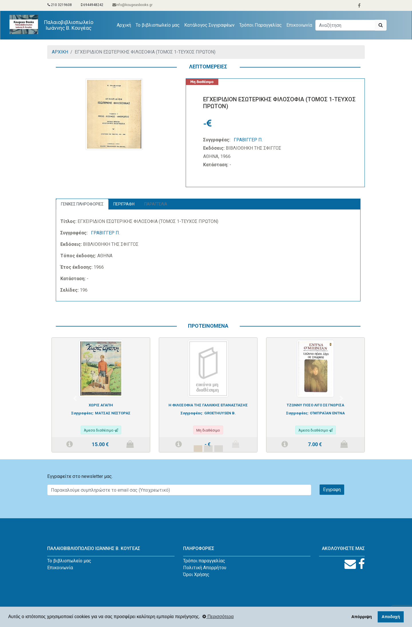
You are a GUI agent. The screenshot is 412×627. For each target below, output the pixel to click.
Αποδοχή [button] (391, 616)
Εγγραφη (332, 489)
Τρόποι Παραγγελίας (260, 25)
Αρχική (125, 24)
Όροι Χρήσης (196, 574)
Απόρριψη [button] (361, 616)
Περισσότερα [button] (218, 616)
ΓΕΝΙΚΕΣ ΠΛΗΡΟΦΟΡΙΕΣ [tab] (82, 204)
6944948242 (92, 5)
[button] (75, 398)
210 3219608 (59, 5)
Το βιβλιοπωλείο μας (158, 25)
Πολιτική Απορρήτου (204, 567)
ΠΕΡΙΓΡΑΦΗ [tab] (123, 204)
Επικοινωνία (299, 25)
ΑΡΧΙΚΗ (60, 52)
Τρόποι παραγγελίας (204, 560)
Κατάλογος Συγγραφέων (209, 25)
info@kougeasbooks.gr (132, 5)
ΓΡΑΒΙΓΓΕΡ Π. (248, 140)
